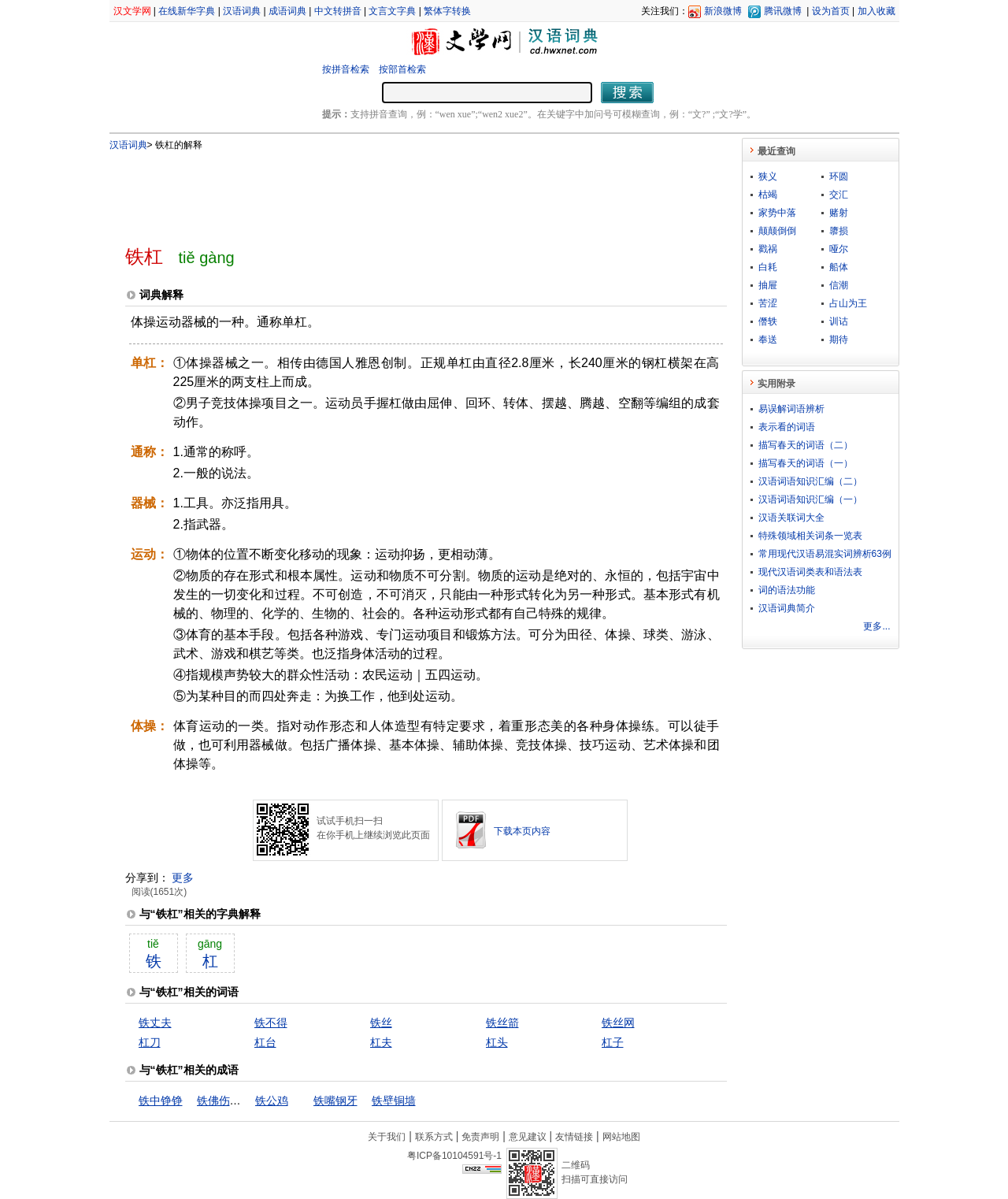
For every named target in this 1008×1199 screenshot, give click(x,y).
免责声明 (480, 1136)
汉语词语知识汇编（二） (810, 481)
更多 (183, 877)
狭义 (767, 176)
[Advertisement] (400, 191)
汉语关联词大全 (791, 517)
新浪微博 (723, 11)
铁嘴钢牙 (335, 1100)
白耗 (767, 267)
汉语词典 (242, 11)
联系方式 (434, 1136)
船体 (838, 267)
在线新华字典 (186, 11)
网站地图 (621, 1136)
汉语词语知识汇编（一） (810, 499)
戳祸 (767, 248)
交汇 (838, 194)
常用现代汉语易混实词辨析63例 (824, 553)
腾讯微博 (783, 11)
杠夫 (381, 1042)
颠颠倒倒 (777, 230)
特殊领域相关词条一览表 (810, 535)
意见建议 (528, 1136)
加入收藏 (876, 11)
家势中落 (777, 212)
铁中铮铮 (161, 1100)
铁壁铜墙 (394, 1100)
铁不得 (270, 1022)
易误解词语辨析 (791, 408)
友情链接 (574, 1136)
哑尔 (838, 248)
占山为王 (848, 303)
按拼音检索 (345, 69)
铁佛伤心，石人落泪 (246, 1100)
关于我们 (387, 1136)
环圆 (838, 176)
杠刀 (150, 1042)
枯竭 (767, 194)
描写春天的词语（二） (805, 445)
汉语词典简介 (786, 608)
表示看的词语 (786, 426)
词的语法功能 (786, 590)
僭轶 (767, 321)
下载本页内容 (522, 831)
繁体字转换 (447, 11)
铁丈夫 (155, 1022)
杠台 (265, 1042)
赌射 (838, 212)
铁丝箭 (502, 1022)
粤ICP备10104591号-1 (454, 1155)
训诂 (838, 321)
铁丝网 (618, 1022)
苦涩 (767, 303)
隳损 (838, 230)
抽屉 (767, 285)
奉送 (767, 339)
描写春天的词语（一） (805, 463)
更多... (876, 626)
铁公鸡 (271, 1100)
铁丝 (381, 1022)
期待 (838, 339)
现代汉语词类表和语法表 (810, 571)
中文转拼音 (337, 11)
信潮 (838, 285)
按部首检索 (402, 69)
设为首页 (831, 11)
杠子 (613, 1042)
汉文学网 (132, 11)
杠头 (497, 1042)
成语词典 (287, 11)
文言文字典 (392, 11)
